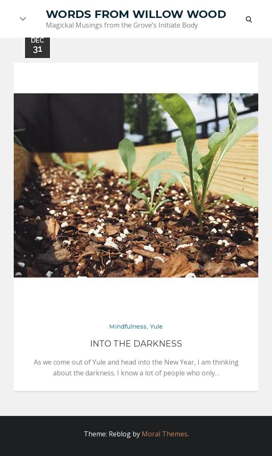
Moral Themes (164, 433)
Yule (156, 326)
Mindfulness (128, 326)
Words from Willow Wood (136, 14)
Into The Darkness (136, 344)
